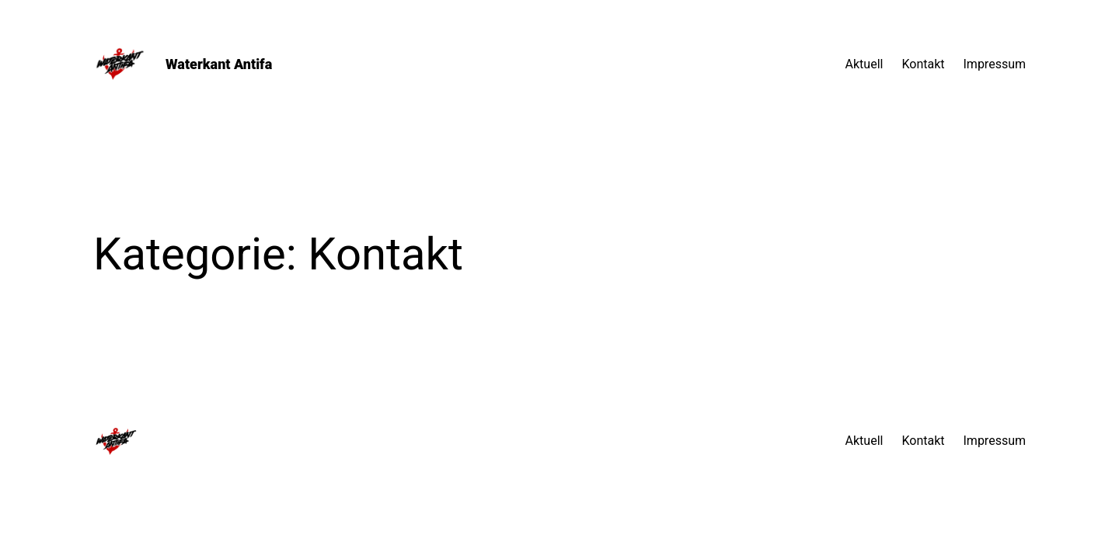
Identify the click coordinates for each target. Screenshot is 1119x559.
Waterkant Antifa (219, 64)
